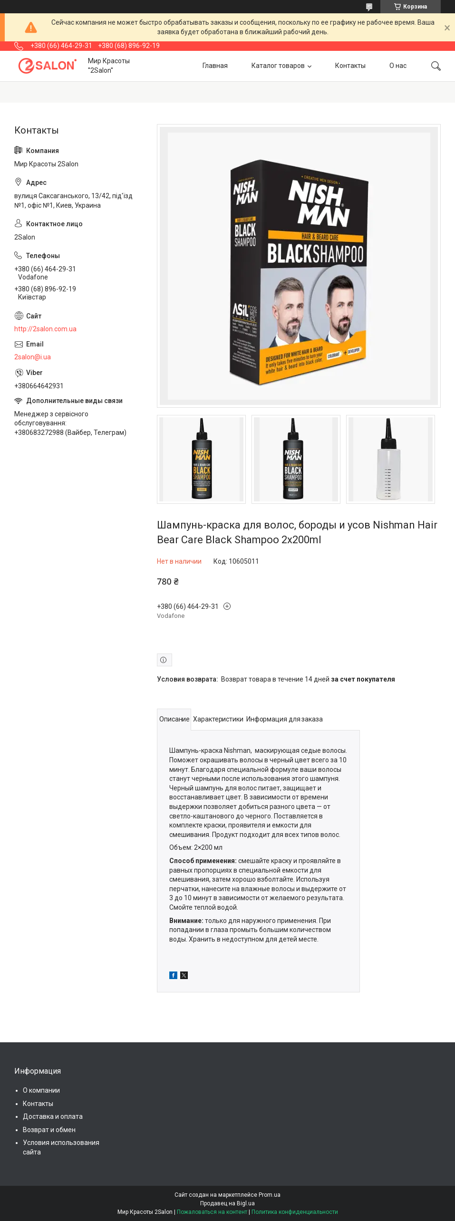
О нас (398, 65)
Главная (215, 65)
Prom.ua (270, 1195)
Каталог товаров (278, 65)
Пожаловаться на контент (212, 1212)
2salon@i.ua (32, 357)
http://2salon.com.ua (45, 329)
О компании (41, 1090)
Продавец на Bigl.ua (227, 1203)
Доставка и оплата (53, 1116)
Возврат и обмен (49, 1130)
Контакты (350, 65)
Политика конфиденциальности (295, 1212)
